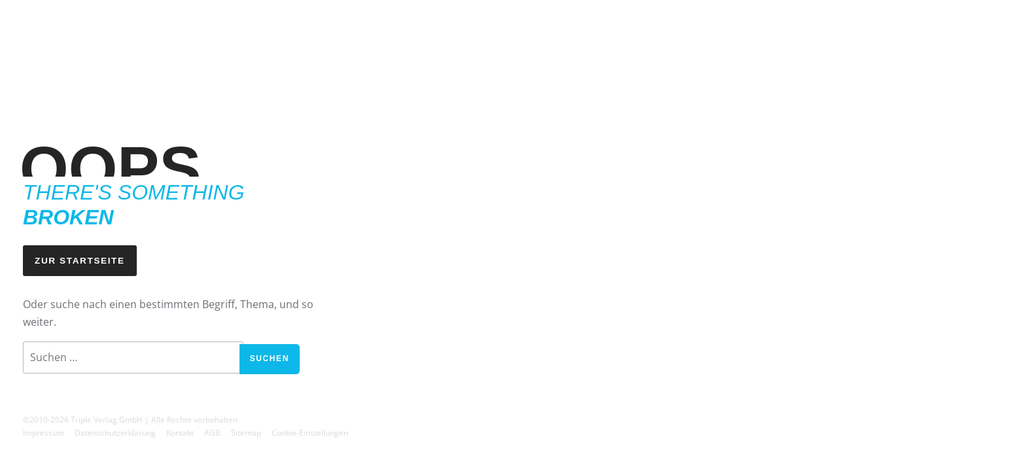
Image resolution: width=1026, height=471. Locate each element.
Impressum (43, 432)
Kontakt (180, 432)
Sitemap (246, 432)
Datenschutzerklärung (115, 432)
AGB (212, 432)
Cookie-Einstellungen (310, 432)
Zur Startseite (80, 261)
